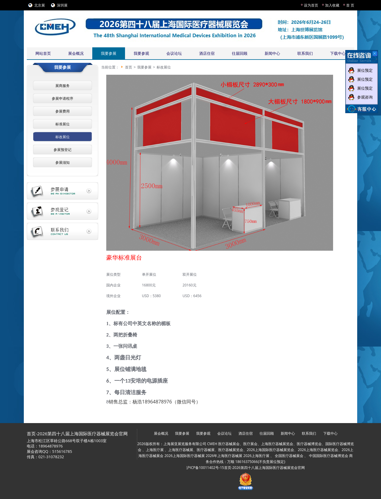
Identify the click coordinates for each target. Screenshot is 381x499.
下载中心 (338, 53)
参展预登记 (62, 149)
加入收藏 (332, 5)
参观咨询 (365, 97)
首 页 (350, 5)
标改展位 (62, 136)
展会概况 (76, 53)
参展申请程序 (62, 98)
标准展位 (62, 124)
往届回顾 (239, 53)
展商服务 (62, 85)
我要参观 (141, 53)
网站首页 (43, 53)
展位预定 (365, 70)
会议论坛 (174, 53)
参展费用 (62, 111)
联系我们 (305, 53)
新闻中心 (272, 53)
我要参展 (108, 53)
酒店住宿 (207, 53)
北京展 (39, 5)
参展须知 (62, 162)
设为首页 (311, 5)
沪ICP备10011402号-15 (205, 467)
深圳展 (62, 5)
